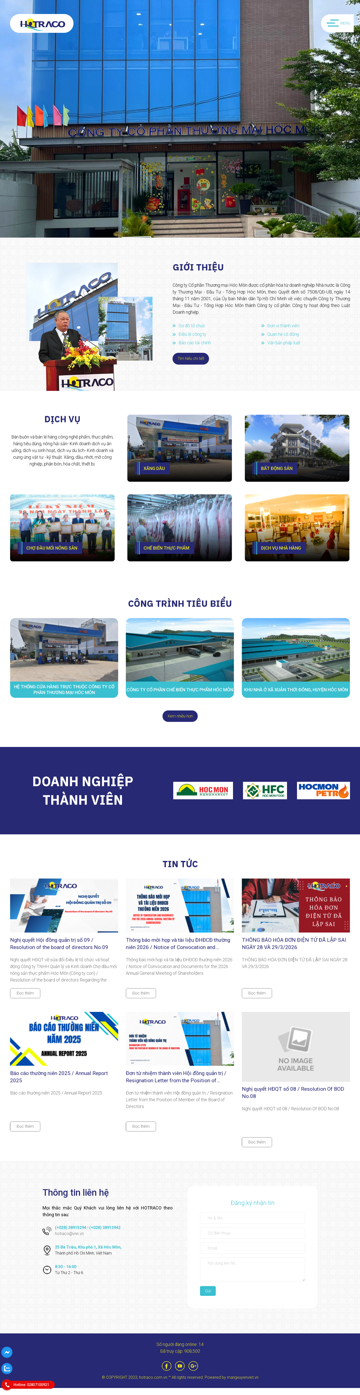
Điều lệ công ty (197, 334)
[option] (180, 119)
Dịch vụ (63, 430)
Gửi (208, 1298)
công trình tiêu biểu (180, 598)
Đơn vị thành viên (288, 325)
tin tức (180, 859)
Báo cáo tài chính (199, 342)
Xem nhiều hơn (180, 711)
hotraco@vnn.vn (69, 1240)
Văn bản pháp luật (289, 342)
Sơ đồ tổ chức (196, 325)
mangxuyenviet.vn (242, 1384)
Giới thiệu (202, 267)
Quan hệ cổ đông (288, 334)
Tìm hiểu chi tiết (195, 358)
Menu (338, 25)
